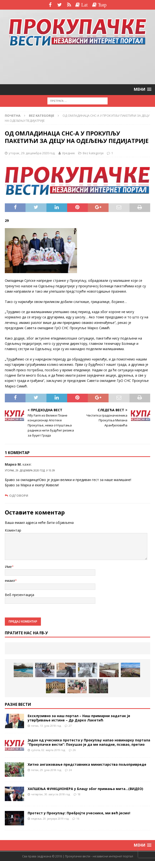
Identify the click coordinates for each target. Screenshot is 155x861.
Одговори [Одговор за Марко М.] (18, 495)
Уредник (68, 153)
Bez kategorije (93, 153)
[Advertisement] (77, 66)
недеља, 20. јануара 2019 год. (50, 818)
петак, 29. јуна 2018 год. (46, 770)
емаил (10, 580)
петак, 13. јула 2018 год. (46, 725)
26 (74, 750)
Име (8, 566)
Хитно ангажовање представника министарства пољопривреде (87, 764)
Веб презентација (19, 594)
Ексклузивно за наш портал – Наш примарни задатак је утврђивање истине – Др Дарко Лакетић (79, 717)
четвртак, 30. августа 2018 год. (51, 794)
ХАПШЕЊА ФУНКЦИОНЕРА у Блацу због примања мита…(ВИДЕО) (85, 788)
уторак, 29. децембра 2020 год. (32, 153)
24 (70, 770)
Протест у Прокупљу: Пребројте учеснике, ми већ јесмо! (79, 813)
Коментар (13, 530)
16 (77, 818)
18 (79, 794)
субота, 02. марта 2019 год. (48, 750)
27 (70, 725)
